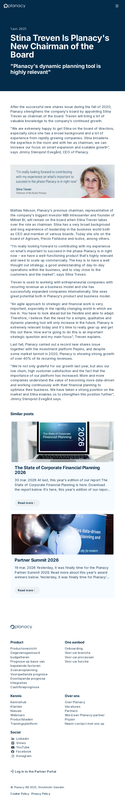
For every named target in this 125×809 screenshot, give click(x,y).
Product (16, 642)
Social (15, 732)
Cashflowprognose (24, 687)
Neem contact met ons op (84, 723)
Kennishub (18, 702)
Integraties (18, 683)
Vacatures (72, 706)
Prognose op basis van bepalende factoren (27, 664)
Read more (25, 503)
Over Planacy (75, 702)
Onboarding (74, 648)
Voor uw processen (79, 657)
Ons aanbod (74, 642)
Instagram (24, 756)
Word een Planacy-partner (85, 715)
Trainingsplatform (24, 723)
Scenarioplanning (23, 670)
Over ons (72, 696)
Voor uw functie (77, 661)
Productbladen (21, 719)
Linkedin (22, 739)
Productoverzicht (23, 648)
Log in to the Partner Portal (33, 771)
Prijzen (70, 719)
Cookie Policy (19, 793)
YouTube (23, 747)
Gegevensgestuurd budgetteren (25, 655)
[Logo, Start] (15, 6)
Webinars (17, 715)
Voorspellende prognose (29, 674)
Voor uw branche (77, 653)
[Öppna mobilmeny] (116, 6)
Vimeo (21, 743)
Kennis (16, 696)
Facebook (23, 751)
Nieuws (16, 711)
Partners (71, 711)
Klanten (16, 706)
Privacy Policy (40, 793)
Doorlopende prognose (27, 678)
